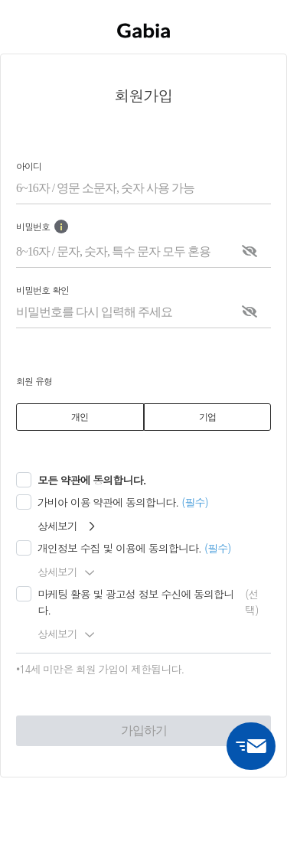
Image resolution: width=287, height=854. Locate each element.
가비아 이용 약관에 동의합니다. (108, 502)
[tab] (80, 417)
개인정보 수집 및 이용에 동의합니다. (119, 548)
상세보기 (66, 525)
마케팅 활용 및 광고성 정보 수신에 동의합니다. (135, 602)
